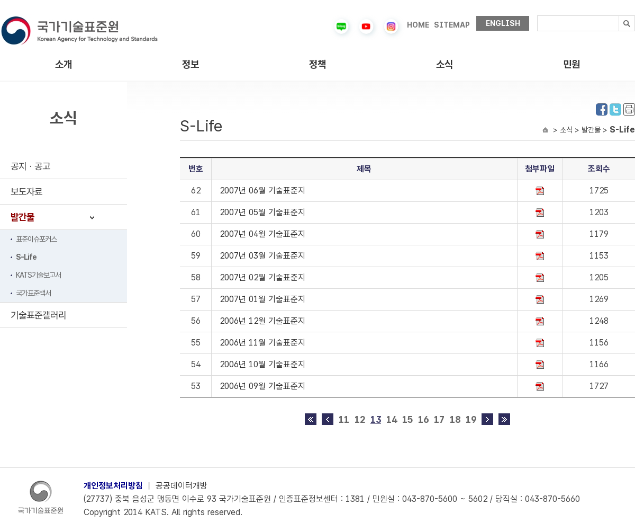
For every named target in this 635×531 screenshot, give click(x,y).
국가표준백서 (33, 293)
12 (360, 419)
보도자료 (26, 191)
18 (455, 419)
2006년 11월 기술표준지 (262, 343)
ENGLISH (503, 23)
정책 (317, 64)
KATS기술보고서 (38, 275)
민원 (571, 64)
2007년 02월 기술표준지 (262, 277)
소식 (444, 64)
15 (407, 419)
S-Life (26, 257)
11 (344, 419)
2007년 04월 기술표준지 (262, 234)
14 (391, 419)
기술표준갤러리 (38, 315)
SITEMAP (452, 25)
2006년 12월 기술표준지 (262, 321)
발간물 (22, 217)
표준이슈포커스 (36, 239)
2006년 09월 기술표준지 (262, 386)
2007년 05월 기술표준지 (262, 212)
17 (439, 419)
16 (423, 419)
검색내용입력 (537, 15)
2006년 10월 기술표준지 (262, 364)
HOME (418, 25)
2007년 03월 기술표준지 (262, 256)
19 (471, 419)
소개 (63, 64)
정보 (190, 64)
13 (375, 419)
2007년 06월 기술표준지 (262, 190)
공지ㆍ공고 (30, 166)
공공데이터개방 (181, 486)
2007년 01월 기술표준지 (262, 299)
